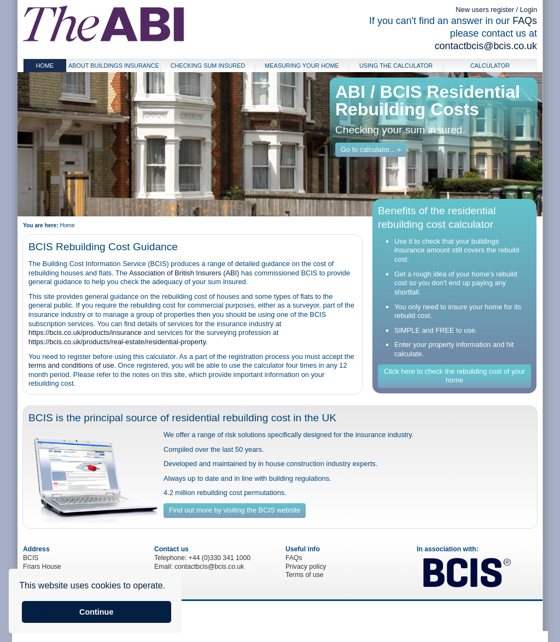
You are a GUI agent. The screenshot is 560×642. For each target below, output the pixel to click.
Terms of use (304, 575)
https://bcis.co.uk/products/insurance (85, 332)
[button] (169, 586)
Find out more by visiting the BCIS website (234, 510)
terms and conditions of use (71, 365)
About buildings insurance (113, 65)
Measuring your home (302, 65)
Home (45, 65)
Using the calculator (396, 65)
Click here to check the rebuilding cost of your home (454, 376)
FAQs (524, 20)
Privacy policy (305, 566)
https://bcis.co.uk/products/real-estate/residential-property (117, 342)
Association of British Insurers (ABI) (184, 273)
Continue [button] (96, 612)
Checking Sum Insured (208, 65)
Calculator (490, 65)
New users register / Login (496, 9)
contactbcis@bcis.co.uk (486, 45)
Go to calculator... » (371, 149)
